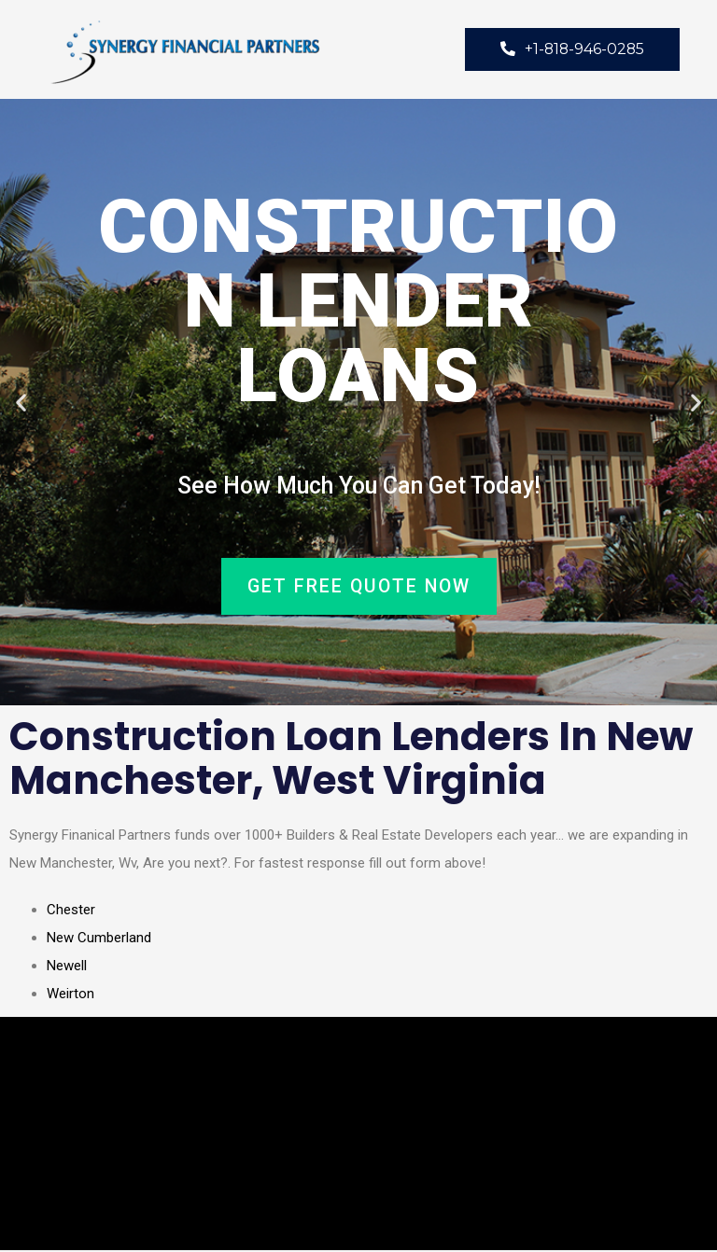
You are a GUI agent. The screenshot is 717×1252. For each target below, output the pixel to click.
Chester (71, 911)
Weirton (70, 995)
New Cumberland (99, 939)
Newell (67, 967)
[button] (21, 403)
